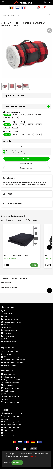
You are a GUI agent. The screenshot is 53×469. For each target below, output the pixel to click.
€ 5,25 (6, 265)
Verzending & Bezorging (9, 319)
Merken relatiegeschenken (10, 427)
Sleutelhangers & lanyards (10, 396)
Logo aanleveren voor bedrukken (12, 322)
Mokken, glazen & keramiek (10, 388)
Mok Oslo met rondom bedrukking (12, 362)
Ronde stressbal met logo (10, 351)
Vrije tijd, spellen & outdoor (10, 402)
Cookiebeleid (6, 333)
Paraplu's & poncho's (8, 391)
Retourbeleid (6, 327)
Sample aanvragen (26, 168)
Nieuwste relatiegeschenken (10, 422)
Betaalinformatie (7, 325)
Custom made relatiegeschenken (12, 433)
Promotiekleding (7, 385)
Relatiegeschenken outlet (10, 416)
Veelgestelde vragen (8, 341)
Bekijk (34, 265)
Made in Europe (7, 430)
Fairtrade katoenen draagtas (11, 357)
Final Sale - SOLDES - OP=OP (11, 413)
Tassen (4, 399)
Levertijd (5, 316)
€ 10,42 (48, 265)
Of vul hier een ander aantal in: (13, 101)
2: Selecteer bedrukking (26, 106)
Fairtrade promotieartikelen (10, 436)
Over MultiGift (6, 313)
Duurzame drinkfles (8, 354)
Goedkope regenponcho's (10, 382)
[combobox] (24, 15)
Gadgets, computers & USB (10, 380)
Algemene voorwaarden (9, 330)
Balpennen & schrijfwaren (10, 394)
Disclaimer (5, 339)
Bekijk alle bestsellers (9, 365)
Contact (4, 311)
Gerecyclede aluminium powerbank (13, 359)
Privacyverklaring (7, 336)
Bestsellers (5, 419)
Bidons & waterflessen (9, 377)
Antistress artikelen (8, 374)
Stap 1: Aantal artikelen (13, 95)
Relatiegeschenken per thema (11, 424)
